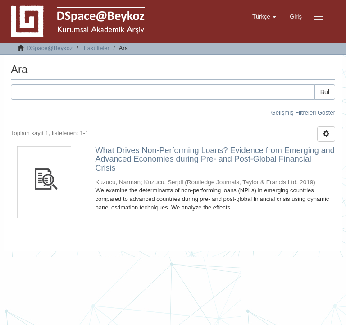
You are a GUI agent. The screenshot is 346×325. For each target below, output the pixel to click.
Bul (324, 92)
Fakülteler (96, 48)
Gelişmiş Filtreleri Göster (303, 112)
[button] (264, 16)
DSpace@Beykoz (50, 48)
